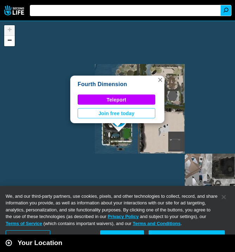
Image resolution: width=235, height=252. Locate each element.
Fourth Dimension (102, 84)
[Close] (223, 197)
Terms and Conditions (157, 223)
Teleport (116, 100)
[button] (160, 80)
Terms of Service (24, 223)
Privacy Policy (123, 216)
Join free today (116, 113)
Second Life (15, 10)
